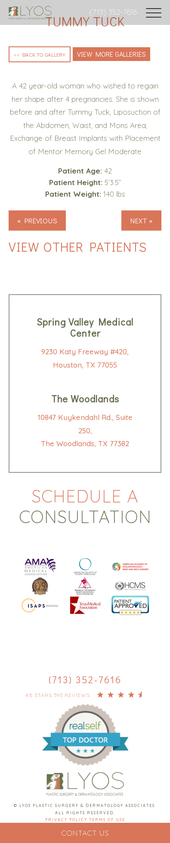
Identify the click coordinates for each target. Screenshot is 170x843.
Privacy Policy (67, 819)
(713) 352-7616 (113, 11)
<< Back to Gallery (39, 54)
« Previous (37, 220)
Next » (141, 220)
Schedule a (85, 506)
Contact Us (85, 832)
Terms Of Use (107, 819)
